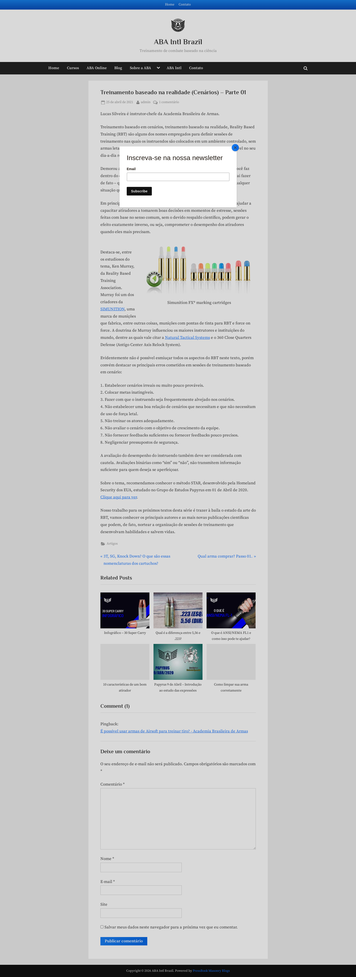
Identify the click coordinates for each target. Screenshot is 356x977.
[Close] (235, 147)
